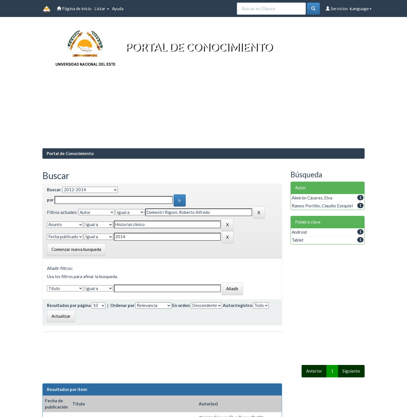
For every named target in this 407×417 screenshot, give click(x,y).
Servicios (339, 8)
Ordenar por (122, 305)
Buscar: (54, 189)
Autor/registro (237, 305)
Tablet (298, 239)
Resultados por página (69, 305)
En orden (181, 305)
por (50, 199)
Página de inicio (74, 8)
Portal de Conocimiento (70, 153)
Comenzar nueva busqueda (76, 249)
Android (299, 232)
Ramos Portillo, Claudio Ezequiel (322, 205)
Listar (101, 8)
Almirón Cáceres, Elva (312, 197)
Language (361, 8)
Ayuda (118, 8)
